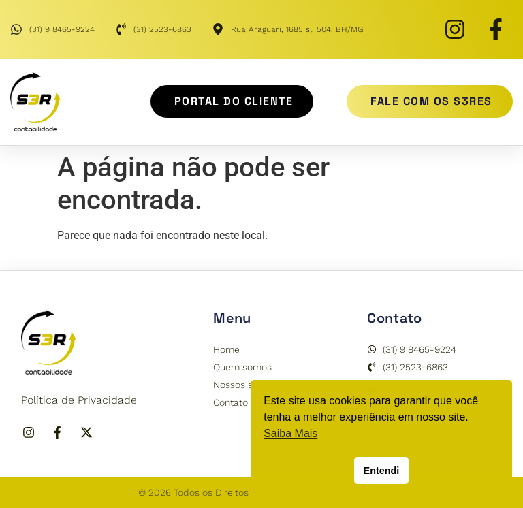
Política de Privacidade (79, 400)
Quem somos (242, 367)
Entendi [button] (382, 470)
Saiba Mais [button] (290, 433)
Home (226, 349)
